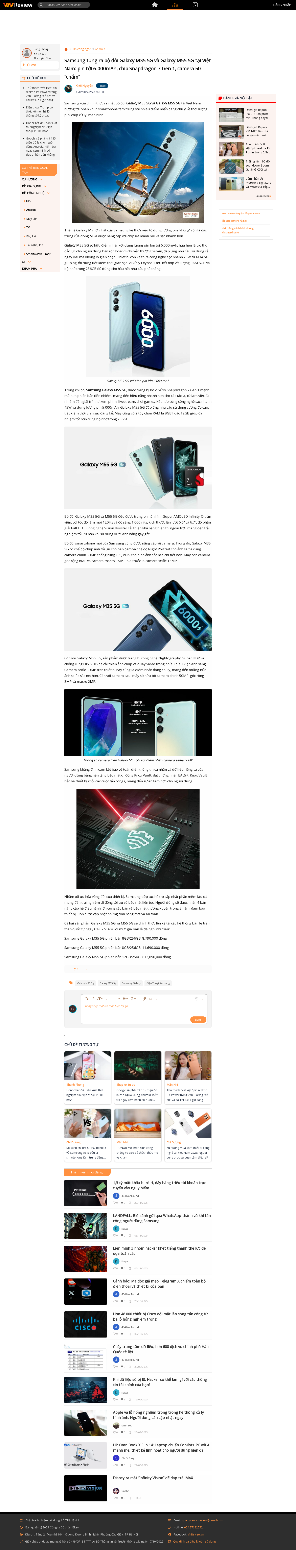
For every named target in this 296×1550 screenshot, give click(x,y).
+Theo (102, 85)
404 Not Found (130, 1196)
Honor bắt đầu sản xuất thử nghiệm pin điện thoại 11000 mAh (41, 127)
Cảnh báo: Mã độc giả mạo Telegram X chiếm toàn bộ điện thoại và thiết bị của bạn (159, 1284)
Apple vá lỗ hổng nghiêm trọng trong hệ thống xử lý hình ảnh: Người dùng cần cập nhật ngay (158, 1415)
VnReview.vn (196, 1534)
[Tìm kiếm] (64, 5)
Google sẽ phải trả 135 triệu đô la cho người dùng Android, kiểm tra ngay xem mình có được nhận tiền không (41, 146)
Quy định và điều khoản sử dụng (194, 1541)
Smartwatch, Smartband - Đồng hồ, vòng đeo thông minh (40, 254)
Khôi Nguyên (84, 85)
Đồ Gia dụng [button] (32, 186)
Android (30, 210)
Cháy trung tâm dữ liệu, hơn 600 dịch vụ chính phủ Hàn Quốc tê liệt (160, 1349)
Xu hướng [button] (30, 179)
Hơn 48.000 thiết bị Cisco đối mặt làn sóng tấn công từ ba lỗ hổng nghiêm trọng (160, 1317)
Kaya (124, 1228)
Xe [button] (24, 262)
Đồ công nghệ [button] (33, 193)
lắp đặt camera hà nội (234, 221)
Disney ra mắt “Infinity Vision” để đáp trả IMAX (153, 1477)
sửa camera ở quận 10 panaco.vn (241, 213)
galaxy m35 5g (85, 983)
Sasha (125, 1491)
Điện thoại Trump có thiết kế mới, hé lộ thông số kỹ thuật (39, 111)
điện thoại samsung (158, 983)
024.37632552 (193, 1527)
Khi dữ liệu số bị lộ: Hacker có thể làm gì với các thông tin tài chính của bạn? (160, 1382)
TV (27, 227)
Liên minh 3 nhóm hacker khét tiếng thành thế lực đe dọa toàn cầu (159, 1251)
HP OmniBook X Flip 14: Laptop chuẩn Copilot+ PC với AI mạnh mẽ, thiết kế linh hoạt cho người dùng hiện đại (161, 1448)
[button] (41, 5)
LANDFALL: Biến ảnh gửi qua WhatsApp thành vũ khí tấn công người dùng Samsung (162, 1218)
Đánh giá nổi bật (236, 98)
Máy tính (31, 219)
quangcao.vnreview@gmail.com (202, 1520)
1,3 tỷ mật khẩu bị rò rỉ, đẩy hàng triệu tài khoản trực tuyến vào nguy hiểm (159, 1185)
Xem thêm (263, 196)
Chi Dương (127, 1458)
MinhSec (126, 1425)
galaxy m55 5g (108, 983)
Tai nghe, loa (34, 245)
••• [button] (83, 969)
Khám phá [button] (30, 269)
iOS (28, 201)
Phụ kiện (31, 236)
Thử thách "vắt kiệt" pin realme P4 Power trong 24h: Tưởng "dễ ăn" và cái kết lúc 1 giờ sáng (41, 94)
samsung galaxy (131, 983)
